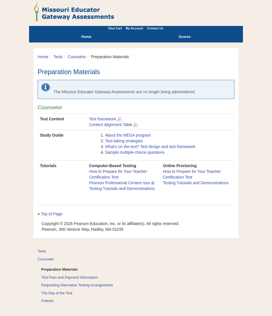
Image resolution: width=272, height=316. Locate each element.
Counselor (77, 56)
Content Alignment (113, 124)
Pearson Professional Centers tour (122, 183)
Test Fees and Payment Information (69, 277)
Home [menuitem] (86, 37)
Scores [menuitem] (185, 37)
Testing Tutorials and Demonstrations (122, 188)
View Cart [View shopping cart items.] (111, 28)
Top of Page (51, 214)
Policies (47, 301)
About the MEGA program (128, 135)
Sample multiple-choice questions (135, 152)
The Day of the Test (56, 293)
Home (43, 56)
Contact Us (155, 28)
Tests (58, 56)
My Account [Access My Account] (134, 28)
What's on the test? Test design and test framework (150, 146)
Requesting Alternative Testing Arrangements (77, 285)
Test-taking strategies (124, 141)
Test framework (105, 119)
